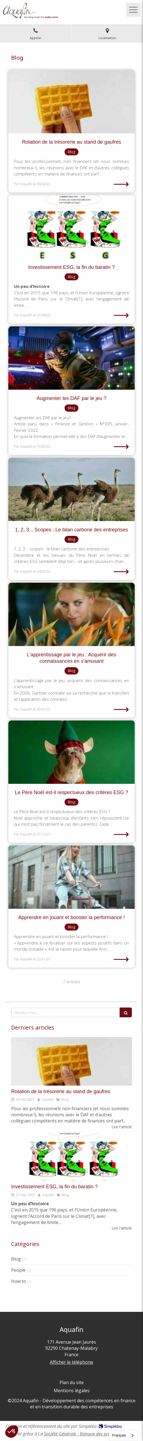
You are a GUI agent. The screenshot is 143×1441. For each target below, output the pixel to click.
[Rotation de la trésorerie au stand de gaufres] (71, 101)
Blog (16, 1259)
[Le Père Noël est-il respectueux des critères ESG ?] (71, 752)
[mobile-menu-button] (133, 10)
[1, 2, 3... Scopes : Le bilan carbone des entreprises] (71, 489)
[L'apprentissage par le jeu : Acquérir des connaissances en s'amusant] (71, 614)
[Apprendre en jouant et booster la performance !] (71, 877)
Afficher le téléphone (71, 1362)
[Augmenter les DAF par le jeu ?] (71, 358)
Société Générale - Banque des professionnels (88, 1434)
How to (18, 1281)
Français (119, 1435)
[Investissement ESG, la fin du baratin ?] (71, 227)
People (18, 1270)
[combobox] (123, 1435)
